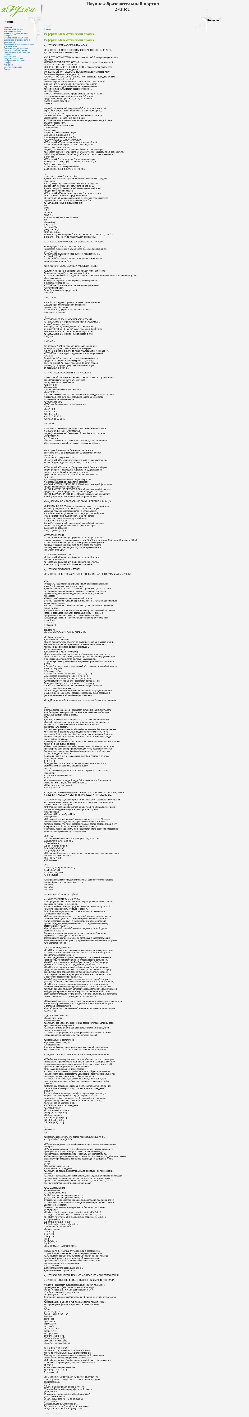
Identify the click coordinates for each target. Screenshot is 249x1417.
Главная (8, 27)
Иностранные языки (13, 67)
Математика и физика (13, 29)
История (7, 63)
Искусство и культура (13, 59)
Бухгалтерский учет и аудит (16, 50)
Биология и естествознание (16, 48)
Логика (7, 69)
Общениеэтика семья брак (15, 38)
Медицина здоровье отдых (15, 34)
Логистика (8, 65)
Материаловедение (12, 31)
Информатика (10, 56)
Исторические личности (14, 61)
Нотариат (8, 36)
